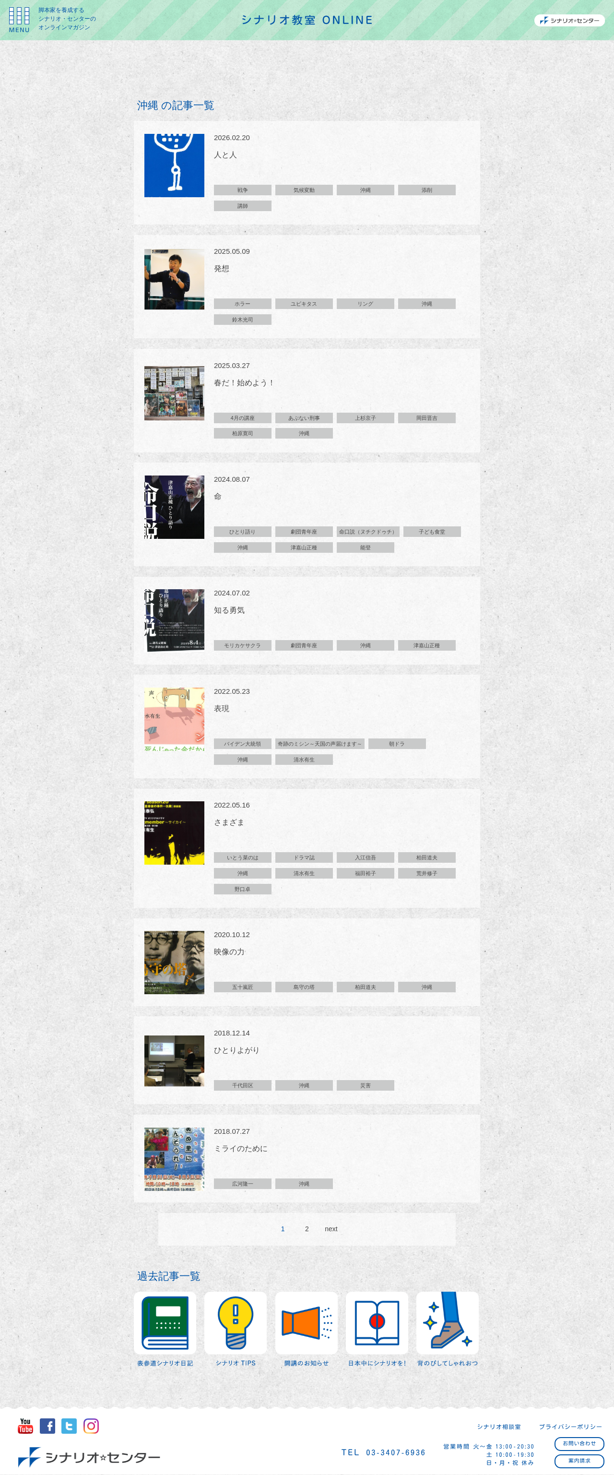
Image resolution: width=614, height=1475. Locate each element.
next (331, 1232)
